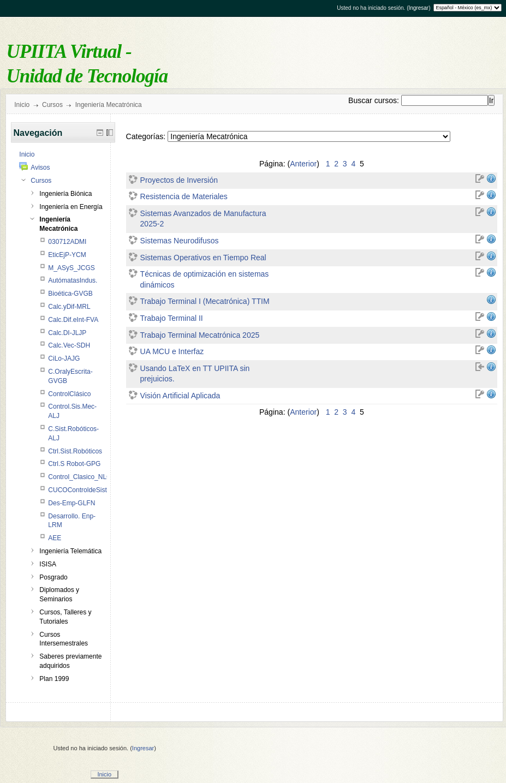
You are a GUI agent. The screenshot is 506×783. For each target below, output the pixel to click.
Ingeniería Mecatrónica (108, 105)
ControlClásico (69, 394)
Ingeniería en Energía (70, 207)
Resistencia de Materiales (184, 196)
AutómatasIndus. (72, 280)
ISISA (47, 564)
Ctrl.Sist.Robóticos (75, 451)
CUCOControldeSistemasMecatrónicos (105, 490)
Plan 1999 (54, 679)
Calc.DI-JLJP (67, 333)
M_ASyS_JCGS (71, 268)
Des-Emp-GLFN (71, 503)
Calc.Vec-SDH (69, 345)
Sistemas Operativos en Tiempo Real (203, 257)
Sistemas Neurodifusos (179, 240)
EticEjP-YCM (67, 255)
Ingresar (418, 8)
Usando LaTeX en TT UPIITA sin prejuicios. (195, 374)
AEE (54, 538)
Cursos (52, 105)
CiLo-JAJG (64, 358)
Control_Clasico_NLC (79, 477)
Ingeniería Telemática (70, 551)
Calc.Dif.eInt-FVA (73, 320)
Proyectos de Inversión (179, 180)
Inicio (21, 105)
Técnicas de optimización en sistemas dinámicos (204, 279)
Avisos (40, 167)
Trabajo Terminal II (171, 318)
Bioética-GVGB (70, 293)
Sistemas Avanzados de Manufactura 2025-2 (203, 219)
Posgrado (53, 577)
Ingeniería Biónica (65, 194)
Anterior (303, 163)
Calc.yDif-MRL (69, 306)
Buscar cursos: (374, 100)
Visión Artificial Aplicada (180, 395)
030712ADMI (67, 242)
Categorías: (146, 136)
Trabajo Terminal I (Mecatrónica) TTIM (205, 301)
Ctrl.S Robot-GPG (74, 464)
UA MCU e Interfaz (172, 351)
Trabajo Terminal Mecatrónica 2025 (200, 335)
